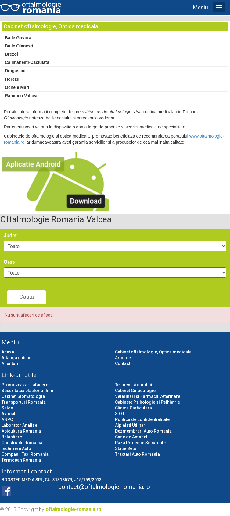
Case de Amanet (131, 437)
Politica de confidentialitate (142, 419)
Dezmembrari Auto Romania (143, 431)
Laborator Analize (19, 425)
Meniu (200, 7)
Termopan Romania (21, 460)
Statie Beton (127, 448)
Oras (9, 262)
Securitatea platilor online (27, 390)
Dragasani (15, 70)
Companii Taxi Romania (25, 454)
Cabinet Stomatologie (23, 396)
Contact (122, 363)
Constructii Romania (22, 443)
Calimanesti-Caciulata (27, 62)
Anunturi (10, 363)
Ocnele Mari (17, 87)
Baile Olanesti (19, 46)
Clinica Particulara (133, 408)
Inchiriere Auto (16, 448)
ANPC (7, 419)
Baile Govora (18, 37)
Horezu (12, 79)
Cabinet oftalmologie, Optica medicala (153, 352)
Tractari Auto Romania (137, 454)
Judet (10, 235)
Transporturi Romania (24, 402)
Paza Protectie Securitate (140, 443)
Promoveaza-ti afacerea (26, 385)
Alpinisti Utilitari (130, 425)
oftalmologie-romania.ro (73, 509)
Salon (7, 408)
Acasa (8, 352)
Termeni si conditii (133, 385)
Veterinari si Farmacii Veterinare (147, 396)
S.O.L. (120, 414)
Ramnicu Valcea (21, 95)
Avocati (9, 414)
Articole (123, 358)
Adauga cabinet (17, 358)
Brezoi (11, 54)
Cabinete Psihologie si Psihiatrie (147, 402)
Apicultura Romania (21, 431)
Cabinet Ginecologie (135, 390)
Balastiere (12, 437)
